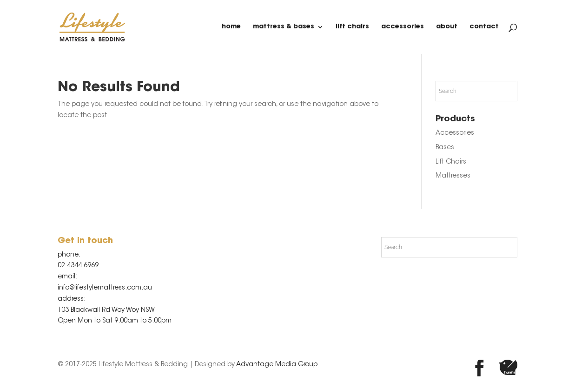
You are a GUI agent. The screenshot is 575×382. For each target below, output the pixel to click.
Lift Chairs (352, 27)
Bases (445, 148)
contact (484, 27)
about (446, 27)
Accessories (402, 27)
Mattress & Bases (283, 27)
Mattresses (453, 176)
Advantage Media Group (276, 365)
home (231, 27)
